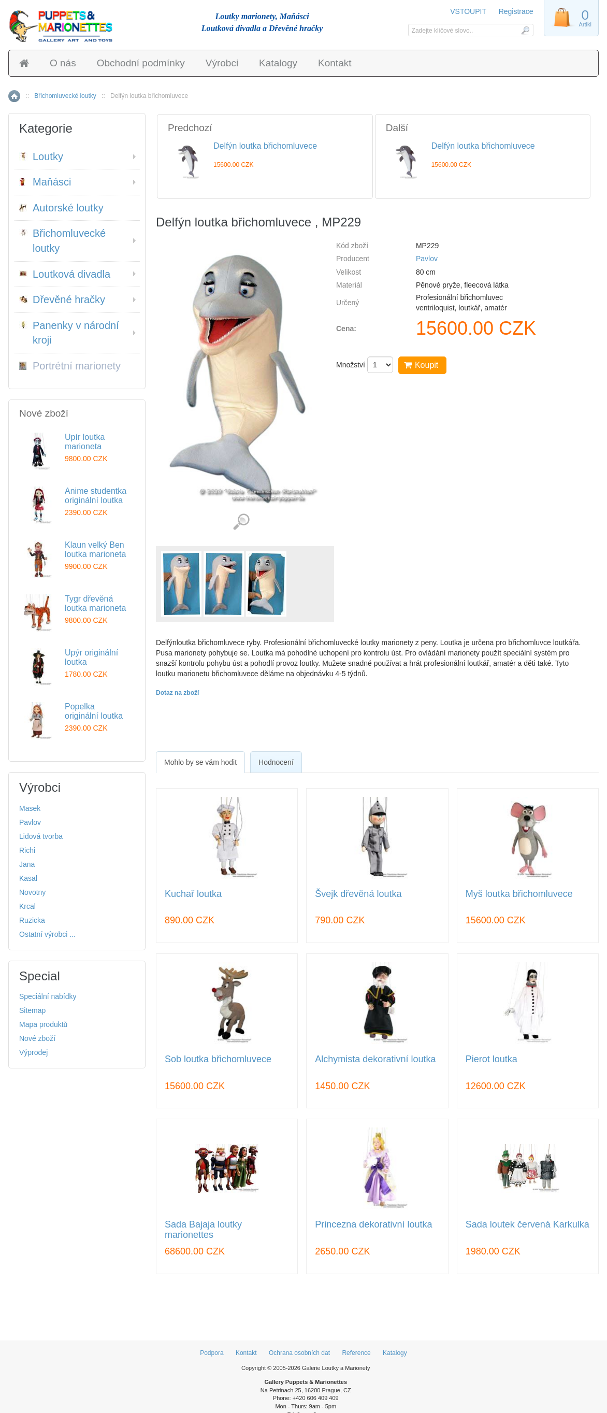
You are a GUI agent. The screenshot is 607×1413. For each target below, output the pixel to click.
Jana (27, 864)
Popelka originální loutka (94, 711)
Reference (356, 1353)
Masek (29, 808)
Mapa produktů (43, 1024)
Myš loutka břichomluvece (519, 894)
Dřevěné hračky (62, 299)
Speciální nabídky (48, 996)
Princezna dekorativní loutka (373, 1225)
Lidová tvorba (41, 836)
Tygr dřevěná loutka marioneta (95, 603)
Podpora (211, 1353)
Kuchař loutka (193, 894)
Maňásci (45, 182)
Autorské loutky (61, 207)
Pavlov (427, 258)
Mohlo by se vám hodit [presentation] (200, 762)
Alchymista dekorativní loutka (375, 1059)
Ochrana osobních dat (299, 1353)
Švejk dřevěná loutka (358, 894)
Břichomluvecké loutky (65, 95)
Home (14, 96)
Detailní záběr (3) (241, 522)
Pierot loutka (491, 1059)
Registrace (516, 11)
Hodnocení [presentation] (276, 762)
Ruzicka (32, 920)
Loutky (41, 156)
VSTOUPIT (469, 11)
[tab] (200, 762)
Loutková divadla (64, 274)
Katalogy (278, 63)
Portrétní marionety (70, 366)
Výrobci (222, 63)
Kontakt (334, 63)
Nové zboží (37, 1038)
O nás (63, 63)
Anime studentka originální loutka (95, 496)
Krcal (27, 906)
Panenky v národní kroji (69, 333)
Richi (27, 850)
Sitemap (32, 1010)
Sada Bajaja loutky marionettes (203, 1230)
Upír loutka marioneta (85, 442)
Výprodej (33, 1052)
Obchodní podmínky (141, 63)
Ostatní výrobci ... (47, 934)
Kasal (28, 878)
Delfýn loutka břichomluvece (265, 145)
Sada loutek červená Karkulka (527, 1225)
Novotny (32, 892)
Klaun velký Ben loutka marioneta (95, 549)
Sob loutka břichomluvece (218, 1059)
